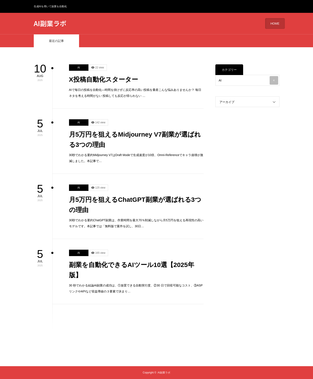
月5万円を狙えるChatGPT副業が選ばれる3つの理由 (135, 204)
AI (79, 67)
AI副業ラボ (50, 23)
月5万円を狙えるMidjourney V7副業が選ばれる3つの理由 (135, 139)
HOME (274, 23)
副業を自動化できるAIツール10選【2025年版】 (131, 270)
